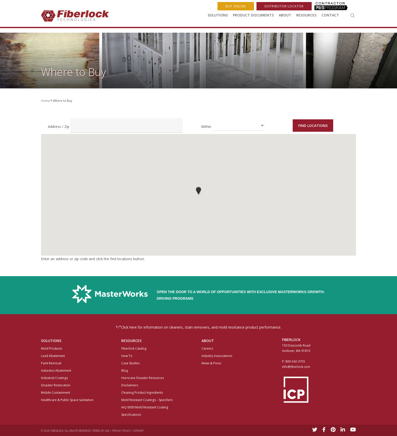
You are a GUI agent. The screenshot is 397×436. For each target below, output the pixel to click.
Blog (124, 370)
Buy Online (236, 6)
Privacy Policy (121, 430)
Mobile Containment (55, 392)
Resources (306, 17)
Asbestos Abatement (56, 370)
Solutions (218, 17)
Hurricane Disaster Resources (142, 378)
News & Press (211, 363)
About (285, 17)
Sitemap (138, 430)
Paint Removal (51, 363)
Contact (330, 17)
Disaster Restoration (55, 385)
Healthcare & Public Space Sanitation (67, 400)
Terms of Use (100, 430)
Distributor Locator (284, 6)
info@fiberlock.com (296, 367)
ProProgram (334, 6)
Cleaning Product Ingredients (142, 392)
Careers (207, 348)
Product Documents (253, 17)
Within (206, 126)
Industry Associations (217, 356)
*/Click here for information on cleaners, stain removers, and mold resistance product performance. (198, 327)
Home (45, 101)
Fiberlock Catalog (133, 348)
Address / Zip (58, 126)
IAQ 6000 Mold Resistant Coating (144, 407)
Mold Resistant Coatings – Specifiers (147, 400)
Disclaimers (129, 385)
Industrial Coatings (54, 378)
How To (126, 356)
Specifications (131, 414)
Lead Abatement (53, 356)
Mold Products (51, 348)
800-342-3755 (295, 361)
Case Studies (130, 363)
